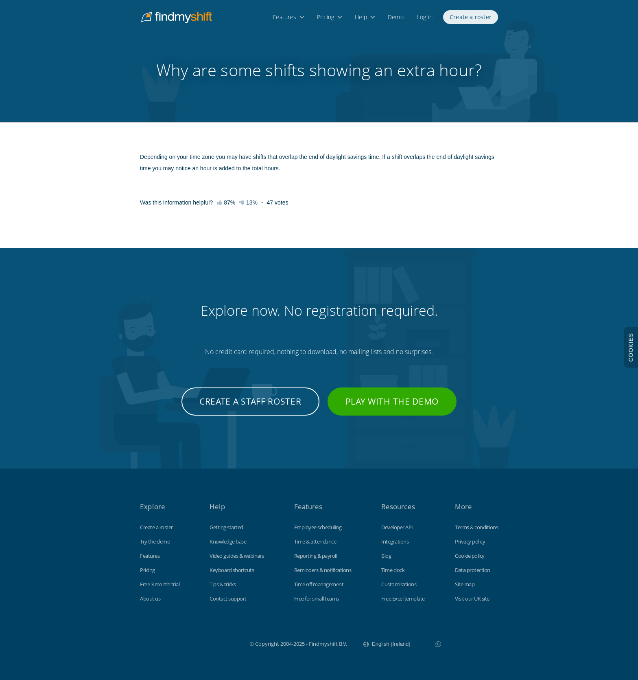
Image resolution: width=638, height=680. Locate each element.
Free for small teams (316, 598)
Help (361, 19)
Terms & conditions (476, 527)
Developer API (397, 527)
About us (150, 598)
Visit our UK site (472, 598)
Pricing (325, 19)
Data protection (472, 570)
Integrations (395, 541)
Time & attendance (315, 541)
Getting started (226, 527)
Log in (425, 19)
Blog (386, 555)
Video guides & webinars (237, 555)
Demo (396, 19)
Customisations (398, 584)
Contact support (228, 598)
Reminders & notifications (323, 570)
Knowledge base (228, 541)
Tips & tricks (223, 584)
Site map (464, 584)
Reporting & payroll (315, 555)
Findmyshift (208, 643)
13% (248, 202)
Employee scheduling (318, 527)
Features (284, 19)
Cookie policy (470, 555)
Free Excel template (403, 598)
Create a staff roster (250, 401)
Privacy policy (470, 541)
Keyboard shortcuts (232, 570)
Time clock (392, 570)
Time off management (319, 584)
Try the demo (155, 541)
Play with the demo (392, 401)
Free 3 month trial (159, 584)
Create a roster (471, 19)
